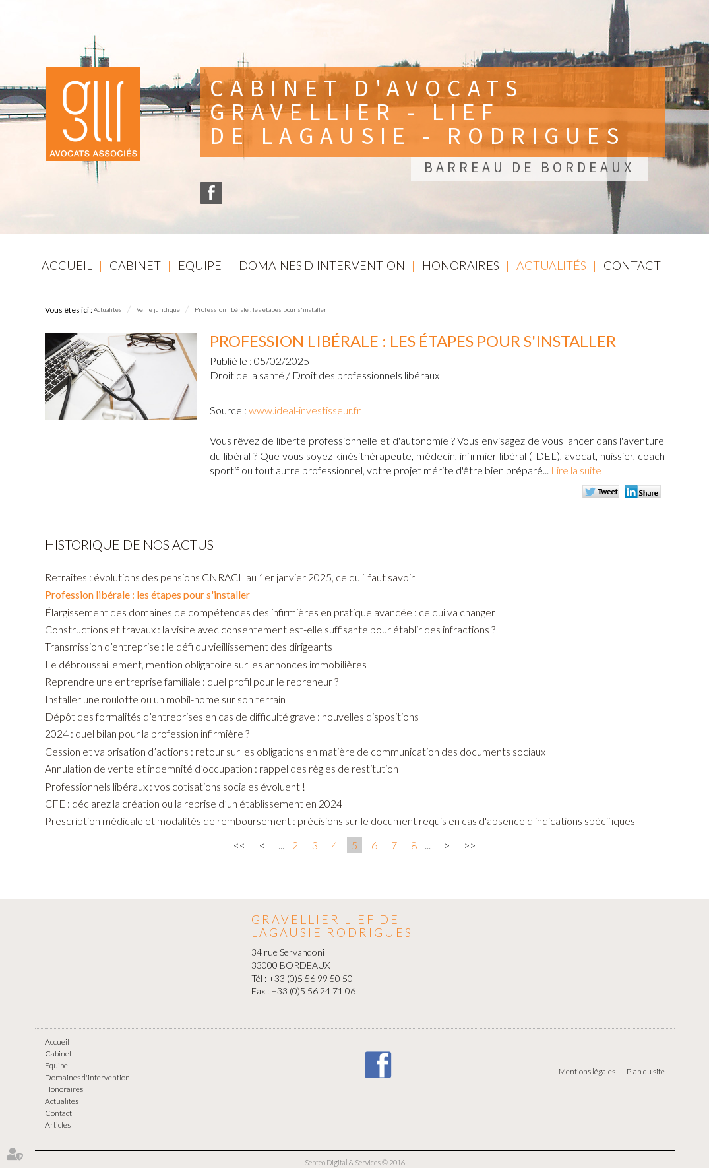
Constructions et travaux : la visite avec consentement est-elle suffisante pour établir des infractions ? (270, 629)
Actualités (551, 265)
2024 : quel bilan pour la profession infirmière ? (147, 733)
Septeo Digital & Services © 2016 (355, 1162)
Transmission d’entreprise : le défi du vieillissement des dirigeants (188, 646)
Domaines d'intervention (322, 265)
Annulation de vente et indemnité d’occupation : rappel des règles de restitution (221, 768)
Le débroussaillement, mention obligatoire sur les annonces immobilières (206, 664)
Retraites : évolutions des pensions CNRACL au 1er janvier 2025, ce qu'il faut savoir (230, 577)
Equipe (200, 265)
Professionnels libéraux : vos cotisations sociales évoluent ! (175, 786)
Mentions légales (587, 1071)
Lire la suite (576, 470)
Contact (632, 265)
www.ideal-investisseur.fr (305, 410)
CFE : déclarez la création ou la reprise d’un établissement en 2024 (193, 803)
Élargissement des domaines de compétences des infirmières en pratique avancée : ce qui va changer (270, 612)
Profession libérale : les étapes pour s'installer (260, 309)
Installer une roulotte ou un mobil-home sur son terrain (165, 699)
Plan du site (646, 1071)
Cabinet (135, 265)
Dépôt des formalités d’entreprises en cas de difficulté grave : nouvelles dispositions (232, 716)
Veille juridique (158, 309)
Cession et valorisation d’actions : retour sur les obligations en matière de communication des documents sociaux (295, 751)
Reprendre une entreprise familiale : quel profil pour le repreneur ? (191, 681)
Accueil (67, 265)
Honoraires (460, 265)
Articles (58, 1125)
